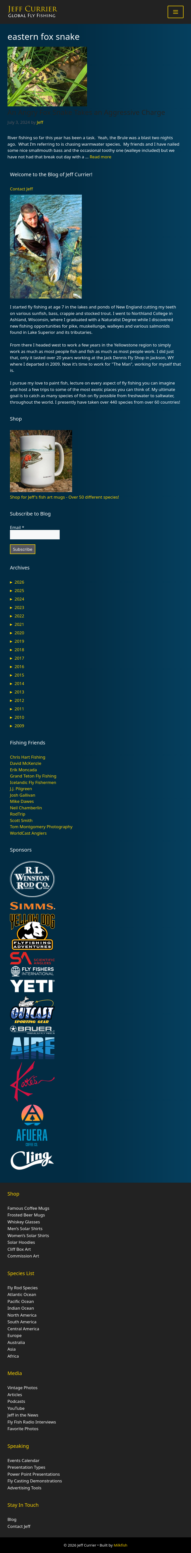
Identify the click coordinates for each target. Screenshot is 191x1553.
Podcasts (16, 1401)
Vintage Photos (22, 1387)
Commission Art (23, 1256)
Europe (14, 1335)
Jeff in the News (22, 1415)
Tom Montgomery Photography (41, 826)
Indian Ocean (20, 1308)
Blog (11, 1519)
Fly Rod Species (22, 1288)
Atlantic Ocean (21, 1294)
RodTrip (17, 814)
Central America (23, 1329)
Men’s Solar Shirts (25, 1228)
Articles (14, 1394)
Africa (13, 1356)
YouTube (16, 1408)
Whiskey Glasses (23, 1222)
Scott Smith (21, 820)
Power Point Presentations (33, 1474)
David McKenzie (25, 763)
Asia (11, 1349)
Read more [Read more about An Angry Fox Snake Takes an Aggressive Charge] (100, 157)
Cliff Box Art (19, 1249)
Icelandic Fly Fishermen (33, 782)
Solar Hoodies (21, 1242)
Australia (16, 1342)
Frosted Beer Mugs (26, 1215)
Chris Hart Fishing (27, 757)
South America (22, 1322)
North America (22, 1315)
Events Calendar (23, 1460)
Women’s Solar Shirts (28, 1235)
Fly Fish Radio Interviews (31, 1422)
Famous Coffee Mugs (28, 1208)
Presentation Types (26, 1467)
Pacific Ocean (20, 1301)
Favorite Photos (22, 1428)
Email (17, 527)
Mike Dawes (22, 801)
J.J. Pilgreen (21, 788)
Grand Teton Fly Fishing (33, 776)
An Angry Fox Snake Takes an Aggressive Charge (86, 112)
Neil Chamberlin (26, 808)
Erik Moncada (23, 770)
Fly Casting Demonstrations (34, 1481)
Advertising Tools (24, 1488)
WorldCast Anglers (28, 833)
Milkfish (120, 1545)
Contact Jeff (21, 189)
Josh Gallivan (22, 795)
